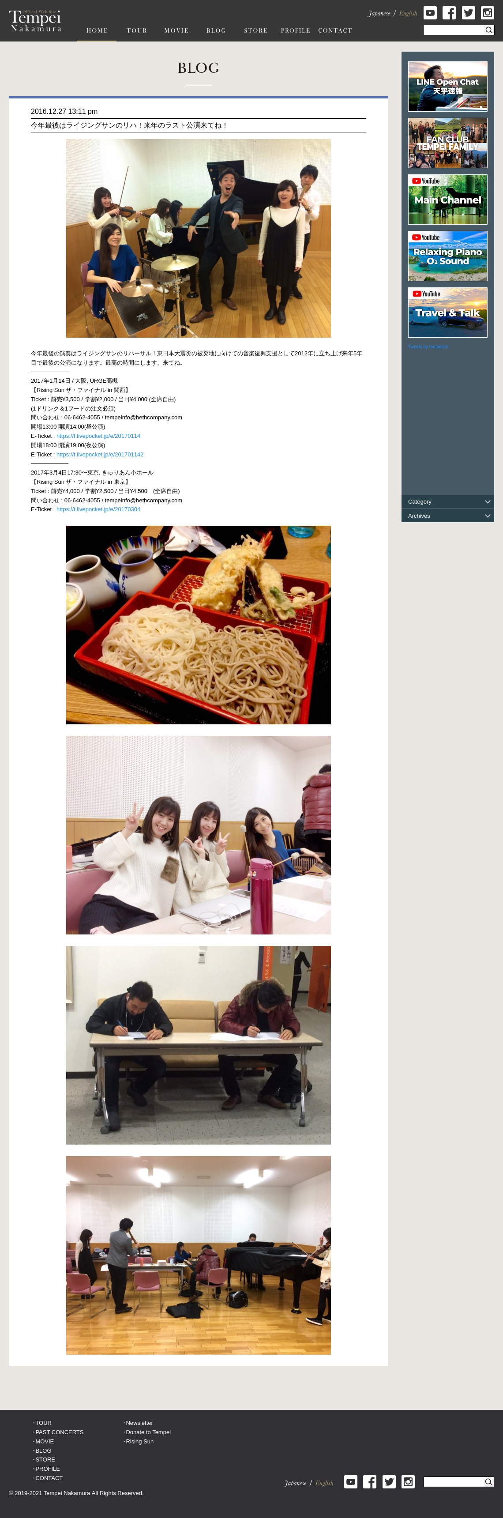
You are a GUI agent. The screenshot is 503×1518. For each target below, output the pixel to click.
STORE (45, 1459)
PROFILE (47, 1468)
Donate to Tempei (148, 1432)
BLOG (43, 1450)
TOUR (43, 1423)
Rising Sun (140, 1441)
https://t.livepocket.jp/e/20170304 (98, 509)
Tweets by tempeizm (428, 346)
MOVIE (44, 1441)
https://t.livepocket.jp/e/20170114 (98, 436)
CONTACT (49, 1478)
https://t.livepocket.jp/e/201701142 (99, 454)
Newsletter (139, 1423)
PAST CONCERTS (59, 1432)
